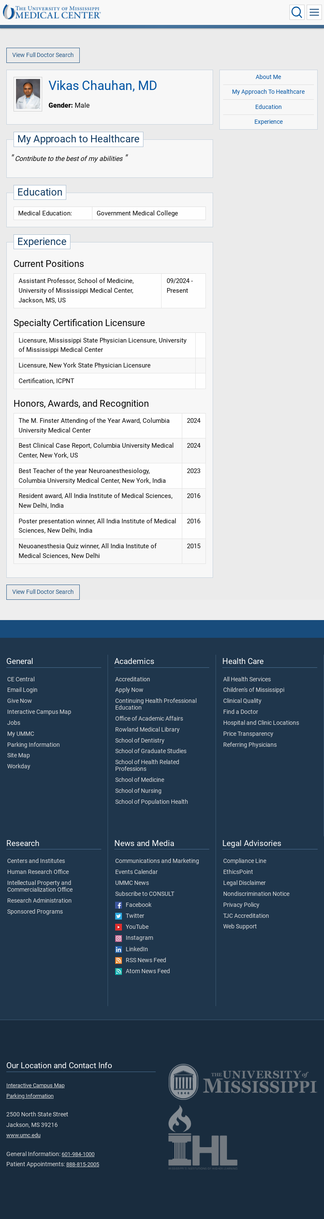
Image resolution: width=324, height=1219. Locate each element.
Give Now (19, 701)
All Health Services (247, 679)
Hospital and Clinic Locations (261, 723)
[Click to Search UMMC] (297, 12)
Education (268, 107)
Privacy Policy (241, 905)
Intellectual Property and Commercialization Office (40, 886)
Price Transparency (248, 734)
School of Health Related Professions (147, 766)
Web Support (240, 926)
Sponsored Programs (35, 912)
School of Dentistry (140, 740)
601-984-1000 (78, 1154)
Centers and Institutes (36, 861)
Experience (268, 121)
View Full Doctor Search (43, 55)
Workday (18, 766)
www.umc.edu (23, 1135)
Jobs (13, 723)
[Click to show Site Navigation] (314, 12)
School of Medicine (139, 780)
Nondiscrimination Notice (256, 894)
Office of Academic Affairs (149, 719)
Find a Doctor (240, 712)
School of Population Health (151, 802)
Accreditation (132, 679)
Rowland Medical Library (147, 730)
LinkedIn (131, 949)
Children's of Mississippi (253, 690)
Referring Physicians (250, 745)
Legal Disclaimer (244, 883)
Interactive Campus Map (39, 712)
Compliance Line (244, 861)
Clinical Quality (242, 701)
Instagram (134, 938)
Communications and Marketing (157, 861)
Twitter (129, 916)
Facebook (133, 905)
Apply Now (129, 690)
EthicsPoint (238, 872)
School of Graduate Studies (150, 751)
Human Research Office (38, 872)
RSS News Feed (140, 960)
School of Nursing (138, 791)
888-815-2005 (82, 1164)
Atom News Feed (142, 971)
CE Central (21, 679)
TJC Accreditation (246, 916)
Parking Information (33, 745)
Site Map (18, 755)
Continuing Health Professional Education (156, 704)
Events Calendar (136, 872)
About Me (268, 77)
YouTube (131, 927)
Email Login (22, 690)
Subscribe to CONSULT (144, 894)
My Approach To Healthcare (268, 91)
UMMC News (132, 883)
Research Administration (39, 901)
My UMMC (20, 734)
